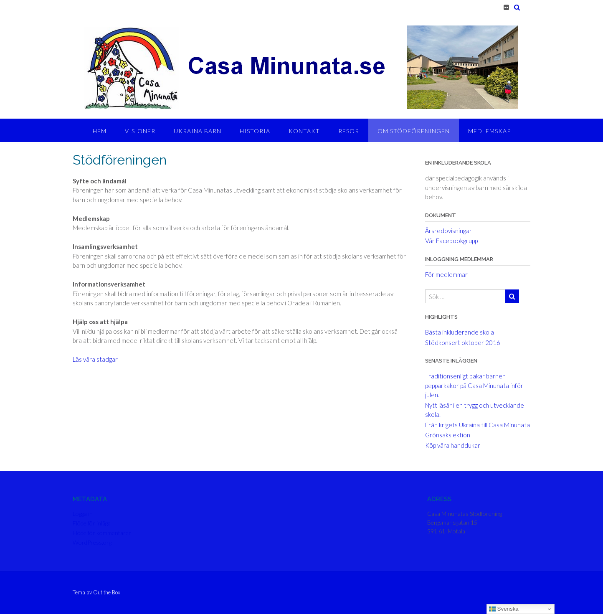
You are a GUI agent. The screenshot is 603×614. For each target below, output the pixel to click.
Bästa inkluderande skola (459, 332)
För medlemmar (446, 274)
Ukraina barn (197, 130)
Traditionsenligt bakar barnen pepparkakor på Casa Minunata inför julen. (474, 385)
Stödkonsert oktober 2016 (462, 342)
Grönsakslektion (447, 435)
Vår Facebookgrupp (451, 240)
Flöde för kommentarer (102, 532)
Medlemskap (489, 130)
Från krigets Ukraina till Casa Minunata (477, 425)
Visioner (140, 130)
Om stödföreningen (414, 130)
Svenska (504, 609)
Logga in (83, 513)
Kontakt (304, 130)
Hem (99, 130)
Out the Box (106, 592)
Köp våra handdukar (452, 445)
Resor (348, 130)
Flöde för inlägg (91, 523)
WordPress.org (92, 542)
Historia (255, 130)
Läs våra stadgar (95, 359)
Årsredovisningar (448, 230)
